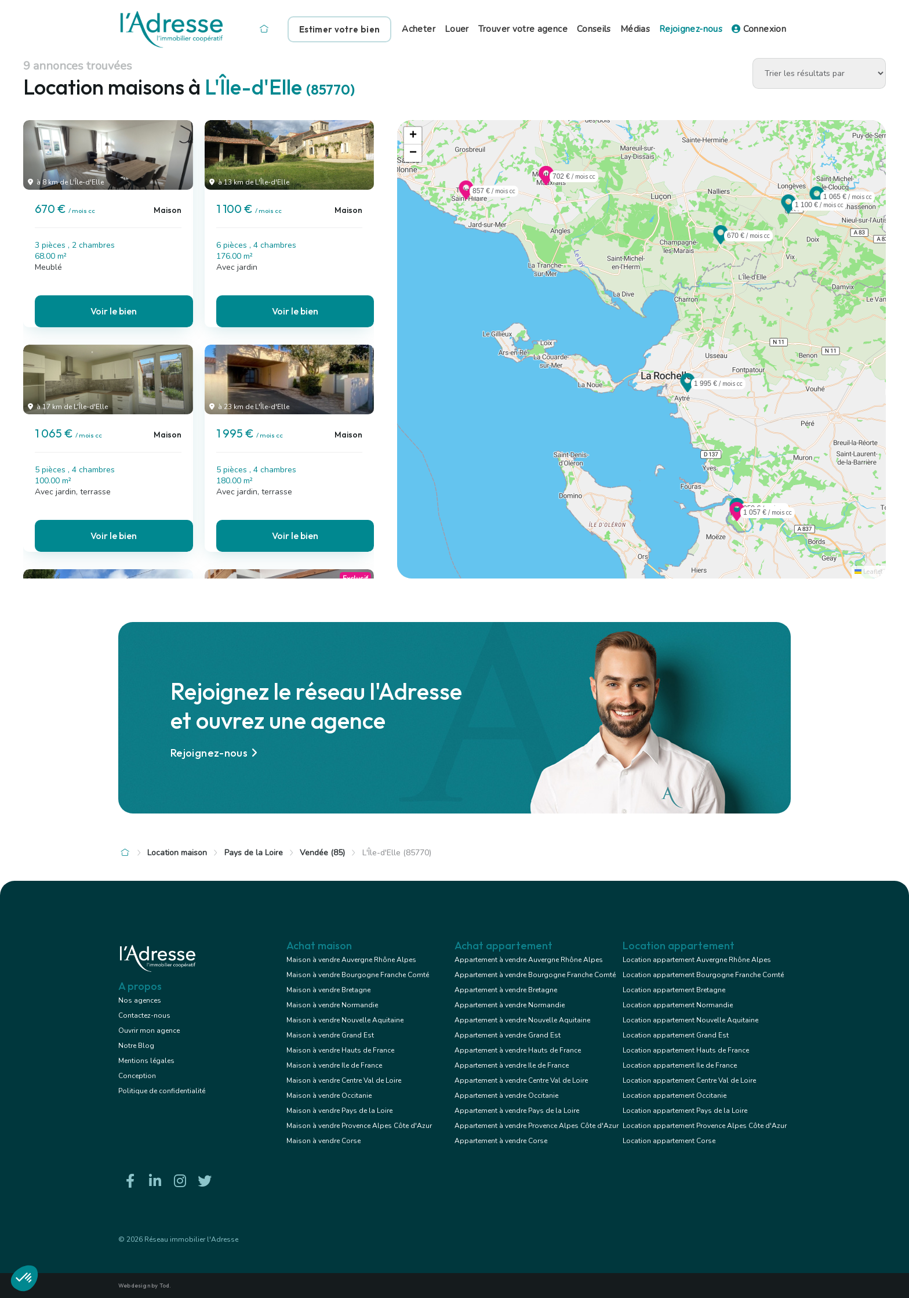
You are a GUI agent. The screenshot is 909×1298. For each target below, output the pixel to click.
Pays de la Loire (253, 852)
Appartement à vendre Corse (500, 1140)
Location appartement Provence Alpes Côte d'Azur (705, 1125)
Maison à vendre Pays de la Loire (339, 1110)
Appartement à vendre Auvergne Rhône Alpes (528, 959)
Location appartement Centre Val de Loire (689, 1080)
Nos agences (139, 1000)
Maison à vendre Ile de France (334, 1065)
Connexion (759, 29)
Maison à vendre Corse (323, 1140)
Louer (457, 29)
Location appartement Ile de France (680, 1065)
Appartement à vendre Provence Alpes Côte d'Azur (536, 1125)
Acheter (418, 29)
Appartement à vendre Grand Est (507, 1035)
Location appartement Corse (669, 1140)
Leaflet (869, 571)
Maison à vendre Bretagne (328, 990)
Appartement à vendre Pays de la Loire (516, 1110)
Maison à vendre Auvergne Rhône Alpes (351, 959)
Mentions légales (146, 1060)
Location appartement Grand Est (676, 1035)
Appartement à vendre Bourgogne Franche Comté (535, 974)
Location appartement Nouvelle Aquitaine (690, 1020)
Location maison (177, 852)
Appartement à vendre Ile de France (511, 1065)
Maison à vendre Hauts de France (340, 1050)
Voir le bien (113, 311)
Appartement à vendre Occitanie (506, 1095)
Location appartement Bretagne (674, 990)
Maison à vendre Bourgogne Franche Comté (357, 974)
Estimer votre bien (339, 29)
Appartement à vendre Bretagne (505, 990)
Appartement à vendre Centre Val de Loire (521, 1080)
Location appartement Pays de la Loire (685, 1110)
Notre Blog (136, 1045)
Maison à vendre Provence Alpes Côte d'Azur (359, 1125)
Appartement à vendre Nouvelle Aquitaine (522, 1020)
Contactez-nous (144, 1015)
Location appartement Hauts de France (686, 1050)
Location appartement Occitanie (674, 1095)
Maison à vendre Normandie (332, 1005)
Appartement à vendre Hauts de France (517, 1050)
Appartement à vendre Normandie (509, 1005)
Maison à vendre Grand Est (330, 1035)
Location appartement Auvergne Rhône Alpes (697, 959)
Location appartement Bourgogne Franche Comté (703, 974)
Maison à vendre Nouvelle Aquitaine (344, 1020)
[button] (720, 240)
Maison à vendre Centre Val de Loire (343, 1080)
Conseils (594, 29)
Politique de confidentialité (161, 1090)
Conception (137, 1075)
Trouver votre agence (523, 29)
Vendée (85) (322, 852)
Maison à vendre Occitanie (329, 1095)
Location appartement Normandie (678, 1005)
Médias (635, 29)
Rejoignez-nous (690, 29)
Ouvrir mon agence (149, 1030)
